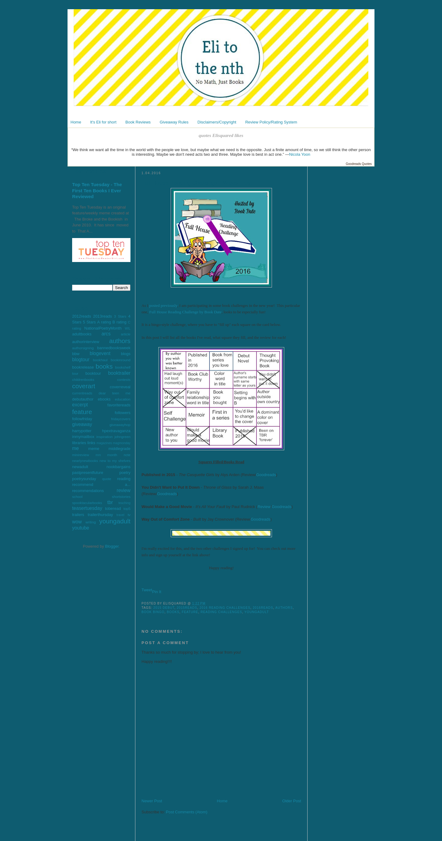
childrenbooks (83, 379)
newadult (80, 466)
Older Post (291, 801)
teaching (124, 503)
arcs (106, 333)
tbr (110, 502)
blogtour (80, 359)
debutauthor (82, 399)
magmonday (121, 443)
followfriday (82, 419)
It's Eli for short (103, 122)
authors (119, 340)
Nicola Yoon (299, 154)
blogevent (100, 353)
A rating (104, 322)
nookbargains (118, 466)
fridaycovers (120, 419)
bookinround (120, 360)
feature (82, 411)
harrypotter (81, 430)
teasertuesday (87, 508)
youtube (80, 527)
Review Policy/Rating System (271, 122)
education (122, 399)
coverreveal (120, 387)
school (77, 497)
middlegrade (119, 448)
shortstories (121, 497)
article (125, 334)
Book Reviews (138, 122)
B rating (119, 322)
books (104, 366)
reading (123, 478)
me (75, 448)
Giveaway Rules (174, 122)
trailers (78, 514)
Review (264, 506)
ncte (127, 455)
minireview (80, 455)
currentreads (82, 393)
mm (98, 455)
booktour (93, 373)
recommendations (88, 490)
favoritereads (118, 405)
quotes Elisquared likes (221, 135)
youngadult (114, 521)
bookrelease (83, 367)
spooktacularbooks (87, 503)
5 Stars (89, 322)
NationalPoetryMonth (103, 328)
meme (93, 448)
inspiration (104, 437)
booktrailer (119, 373)
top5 (126, 508)
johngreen (122, 437)
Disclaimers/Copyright (216, 122)
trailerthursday (100, 514)
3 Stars (120, 316)
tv (129, 515)
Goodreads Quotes (359, 164)
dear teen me (114, 393)
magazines (104, 443)
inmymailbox (83, 436)
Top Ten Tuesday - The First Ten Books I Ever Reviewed (97, 190)
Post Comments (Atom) (186, 812)
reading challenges (221, 612)
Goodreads (266, 474)
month (112, 455)
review (123, 490)
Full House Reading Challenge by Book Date (185, 312)
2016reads (263, 607)
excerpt (80, 404)
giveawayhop (120, 425)
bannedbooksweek (113, 348)
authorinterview (85, 341)
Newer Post (152, 801)
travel (120, 515)
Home (76, 122)
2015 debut (164, 607)
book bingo (153, 612)
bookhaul (100, 360)
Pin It (156, 591)
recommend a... (101, 484)
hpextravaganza (116, 430)
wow (77, 521)
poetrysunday (84, 478)
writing (90, 522)
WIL (127, 328)
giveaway (82, 424)
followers (122, 412)
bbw (75, 353)
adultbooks (81, 334)
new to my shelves (114, 461)
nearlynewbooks (85, 461)
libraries (79, 442)
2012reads (81, 316)
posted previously (163, 305)
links (91, 442)
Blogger (111, 546)
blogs (125, 353)
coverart (83, 385)
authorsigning (83, 348)
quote (106, 479)
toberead (113, 508)
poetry (124, 472)
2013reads (102, 316)
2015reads (187, 607)
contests (123, 379)
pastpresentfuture (87, 472)
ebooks (104, 399)
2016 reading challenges (225, 607)
